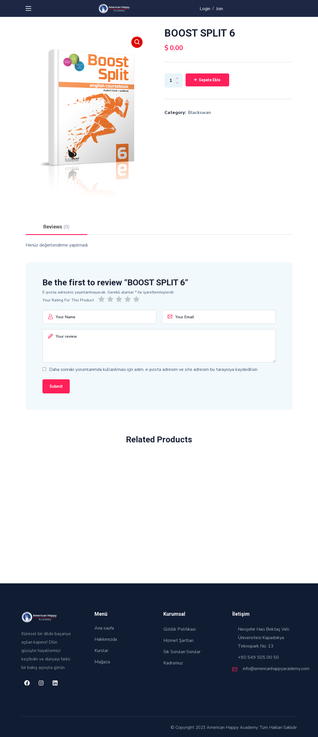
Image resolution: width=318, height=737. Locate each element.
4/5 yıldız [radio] (128, 299)
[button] (137, 42)
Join (219, 9)
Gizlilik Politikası (179, 629)
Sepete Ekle (209, 80)
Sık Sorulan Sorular (181, 652)
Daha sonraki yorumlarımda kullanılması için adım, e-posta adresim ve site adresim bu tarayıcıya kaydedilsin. (153, 369)
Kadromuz (173, 663)
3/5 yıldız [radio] (120, 299)
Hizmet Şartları (178, 640)
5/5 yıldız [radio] (137, 299)
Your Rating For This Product (68, 300)
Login (205, 9)
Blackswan (199, 112)
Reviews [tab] (56, 226)
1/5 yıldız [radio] (102, 299)
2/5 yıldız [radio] (111, 299)
